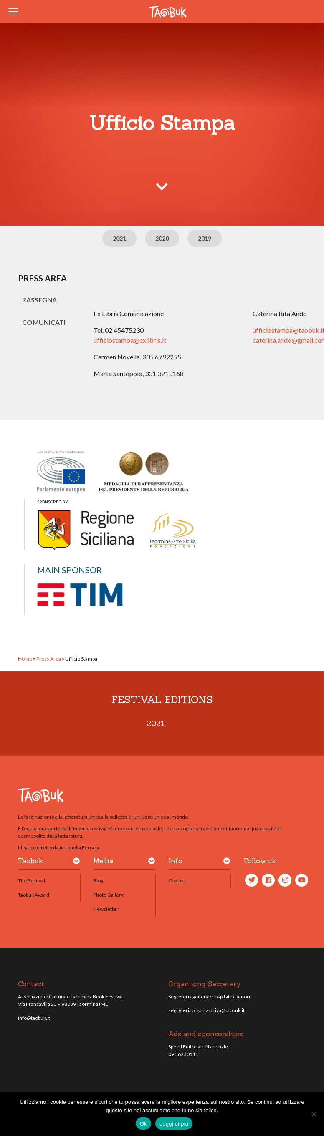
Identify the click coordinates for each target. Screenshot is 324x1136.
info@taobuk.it (34, 1018)
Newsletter (106, 909)
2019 (204, 238)
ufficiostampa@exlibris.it (130, 340)
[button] (76, 862)
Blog (98, 880)
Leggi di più (174, 1124)
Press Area (48, 659)
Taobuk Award (33, 895)
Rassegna (39, 300)
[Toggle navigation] (16, 11)
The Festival (31, 880)
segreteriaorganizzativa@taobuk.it (206, 1010)
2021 (119, 238)
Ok (143, 1124)
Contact (177, 880)
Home (25, 659)
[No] (313, 1114)
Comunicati (44, 322)
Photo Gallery (108, 895)
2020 (162, 238)
